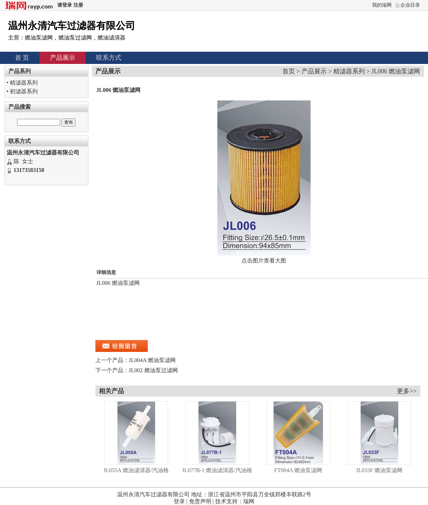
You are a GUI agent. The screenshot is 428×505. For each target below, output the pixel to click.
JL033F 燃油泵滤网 (379, 470)
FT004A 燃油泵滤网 (298, 470)
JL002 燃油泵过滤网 (153, 370)
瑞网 (248, 501)
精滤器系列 (24, 83)
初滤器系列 (24, 91)
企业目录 (410, 5)
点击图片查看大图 (263, 261)
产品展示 (62, 57)
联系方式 (108, 57)
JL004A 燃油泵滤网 (152, 360)
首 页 (22, 57)
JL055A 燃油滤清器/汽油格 (136, 470)
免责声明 (200, 501)
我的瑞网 (382, 5)
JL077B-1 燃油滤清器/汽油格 (217, 470)
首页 (288, 71)
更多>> (406, 391)
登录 (179, 501)
